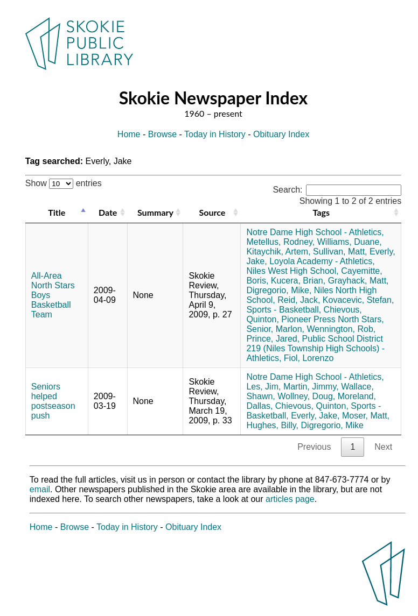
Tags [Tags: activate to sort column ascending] (321, 212)
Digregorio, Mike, (278, 290)
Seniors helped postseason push (53, 401)
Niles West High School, (292, 270)
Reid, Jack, (298, 300)
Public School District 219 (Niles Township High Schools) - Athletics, (315, 348)
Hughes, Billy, (272, 425)
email (40, 489)
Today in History (215, 134)
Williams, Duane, (349, 241)
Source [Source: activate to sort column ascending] (212, 212)
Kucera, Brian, (298, 280)
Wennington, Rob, (340, 329)
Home (129, 134)
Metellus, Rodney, (280, 241)
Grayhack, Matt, (358, 280)
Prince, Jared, (272, 338)
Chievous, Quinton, (312, 405)
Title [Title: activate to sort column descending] (56, 212)
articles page (290, 499)
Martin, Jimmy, (311, 386)
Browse (162, 134)
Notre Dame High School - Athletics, (315, 232)
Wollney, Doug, (306, 396)
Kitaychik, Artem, (278, 251)
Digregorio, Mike (332, 425)
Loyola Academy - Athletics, (322, 261)
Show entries (63, 183)
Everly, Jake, (315, 415)
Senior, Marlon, (275, 329)
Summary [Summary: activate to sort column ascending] (155, 212)
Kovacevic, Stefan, (358, 300)
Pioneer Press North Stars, (332, 319)
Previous (314, 446)
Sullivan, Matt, (340, 251)
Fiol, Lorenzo (309, 358)
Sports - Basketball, (283, 309)
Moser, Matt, (365, 415)
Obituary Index (281, 134)
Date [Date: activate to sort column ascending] (108, 212)
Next (383, 446)
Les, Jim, (263, 386)
